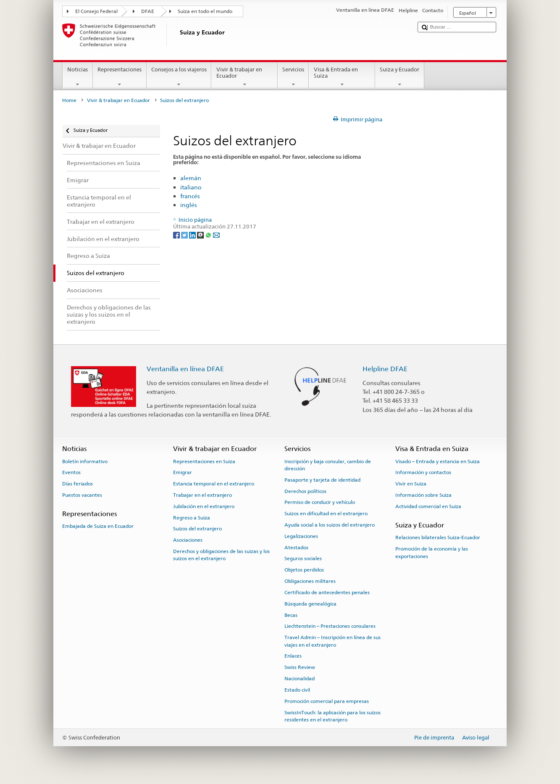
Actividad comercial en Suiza (428, 506)
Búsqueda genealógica (310, 604)
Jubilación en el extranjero (203, 506)
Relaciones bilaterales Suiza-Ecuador (437, 537)
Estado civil (297, 690)
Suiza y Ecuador (400, 77)
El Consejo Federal (96, 11)
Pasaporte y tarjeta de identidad (322, 480)
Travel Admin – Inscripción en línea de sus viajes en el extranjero (332, 641)
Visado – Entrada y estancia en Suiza (437, 461)
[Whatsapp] (209, 234)
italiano (191, 187)
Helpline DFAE (385, 369)
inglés (188, 204)
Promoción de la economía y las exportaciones (431, 552)
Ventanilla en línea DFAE (185, 369)
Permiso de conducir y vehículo (319, 502)
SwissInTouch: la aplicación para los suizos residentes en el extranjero (332, 715)
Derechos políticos (305, 491)
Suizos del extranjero (197, 529)
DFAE (147, 11)
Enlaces (293, 656)
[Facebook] (177, 234)
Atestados (296, 548)
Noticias (77, 77)
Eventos (71, 472)
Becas (290, 615)
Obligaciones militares (310, 581)
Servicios (293, 77)
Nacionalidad (299, 679)
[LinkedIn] (193, 234)
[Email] (216, 234)
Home (69, 100)
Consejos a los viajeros (179, 77)
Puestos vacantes (82, 495)
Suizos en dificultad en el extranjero (326, 514)
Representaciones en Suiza (204, 461)
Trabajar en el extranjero (202, 495)
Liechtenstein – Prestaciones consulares (330, 626)
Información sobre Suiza (423, 495)
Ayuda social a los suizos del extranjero (329, 525)
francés (190, 195)
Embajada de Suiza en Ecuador (98, 526)
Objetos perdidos (304, 570)
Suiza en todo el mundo (205, 11)
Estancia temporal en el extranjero (213, 484)
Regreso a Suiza (191, 517)
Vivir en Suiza (410, 484)
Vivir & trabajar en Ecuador (244, 77)
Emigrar (182, 472)
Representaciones (119, 77)
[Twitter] (185, 234)
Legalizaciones (301, 536)
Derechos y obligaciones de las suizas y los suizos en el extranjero (221, 554)
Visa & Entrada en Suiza (342, 77)
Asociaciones (187, 540)
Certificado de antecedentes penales (327, 592)
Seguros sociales (303, 558)
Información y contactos (423, 472)
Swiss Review (299, 667)
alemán (190, 177)
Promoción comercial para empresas (326, 701)
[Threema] (201, 234)
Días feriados (77, 484)
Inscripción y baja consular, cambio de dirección (327, 464)
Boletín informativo (85, 461)
